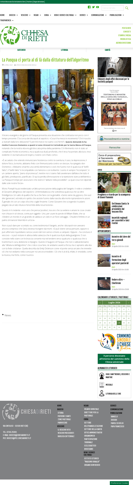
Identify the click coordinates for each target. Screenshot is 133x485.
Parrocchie (62, 424)
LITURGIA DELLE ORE (113, 395)
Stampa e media (124, 35)
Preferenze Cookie (119, 483)
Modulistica (125, 39)
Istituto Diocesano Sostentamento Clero (18, 2)
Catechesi (21, 51)
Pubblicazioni (115, 15)
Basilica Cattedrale (66, 437)
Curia (46, 15)
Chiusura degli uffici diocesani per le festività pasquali (113, 81)
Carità (107, 51)
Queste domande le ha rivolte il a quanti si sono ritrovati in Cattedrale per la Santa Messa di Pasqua (46, 146)
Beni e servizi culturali (64, 15)
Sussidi (114, 421)
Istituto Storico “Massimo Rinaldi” (92, 461)
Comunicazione (97, 15)
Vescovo (24, 15)
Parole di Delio (117, 424)
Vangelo (114, 418)
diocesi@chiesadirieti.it (19, 436)
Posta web (126, 28)
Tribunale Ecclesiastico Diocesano (90, 446)
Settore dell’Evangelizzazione (93, 426)
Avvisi (100, 170)
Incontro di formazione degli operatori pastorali (120, 261)
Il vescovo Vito (64, 431)
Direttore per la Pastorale (91, 415)
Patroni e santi (64, 417)
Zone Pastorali (64, 420)
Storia (60, 414)
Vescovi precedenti (66, 434)
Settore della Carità (93, 430)
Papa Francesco (117, 427)
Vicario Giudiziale (91, 410)
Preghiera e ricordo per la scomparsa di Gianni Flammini (114, 197)
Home (59, 407)
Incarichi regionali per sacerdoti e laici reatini (120, 222)
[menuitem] (12, 15)
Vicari (36, 15)
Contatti (127, 31)
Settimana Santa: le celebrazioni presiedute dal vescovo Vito (120, 208)
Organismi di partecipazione (90, 439)
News (8, 316)
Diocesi (12, 15)
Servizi (83, 15)
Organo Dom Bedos (92, 466)
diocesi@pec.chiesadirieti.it (19, 439)
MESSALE (109, 386)
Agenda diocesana (123, 43)
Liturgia (64, 51)
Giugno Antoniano (55, 2)
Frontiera (41, 2)
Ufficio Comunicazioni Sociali (29, 66)
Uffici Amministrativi (93, 433)
